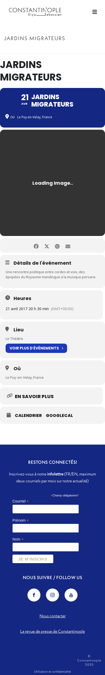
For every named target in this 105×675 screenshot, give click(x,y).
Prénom (20, 520)
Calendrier (28, 415)
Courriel (20, 501)
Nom (18, 539)
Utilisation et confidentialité (52, 671)
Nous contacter (53, 615)
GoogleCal (59, 415)
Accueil (35, 49)
